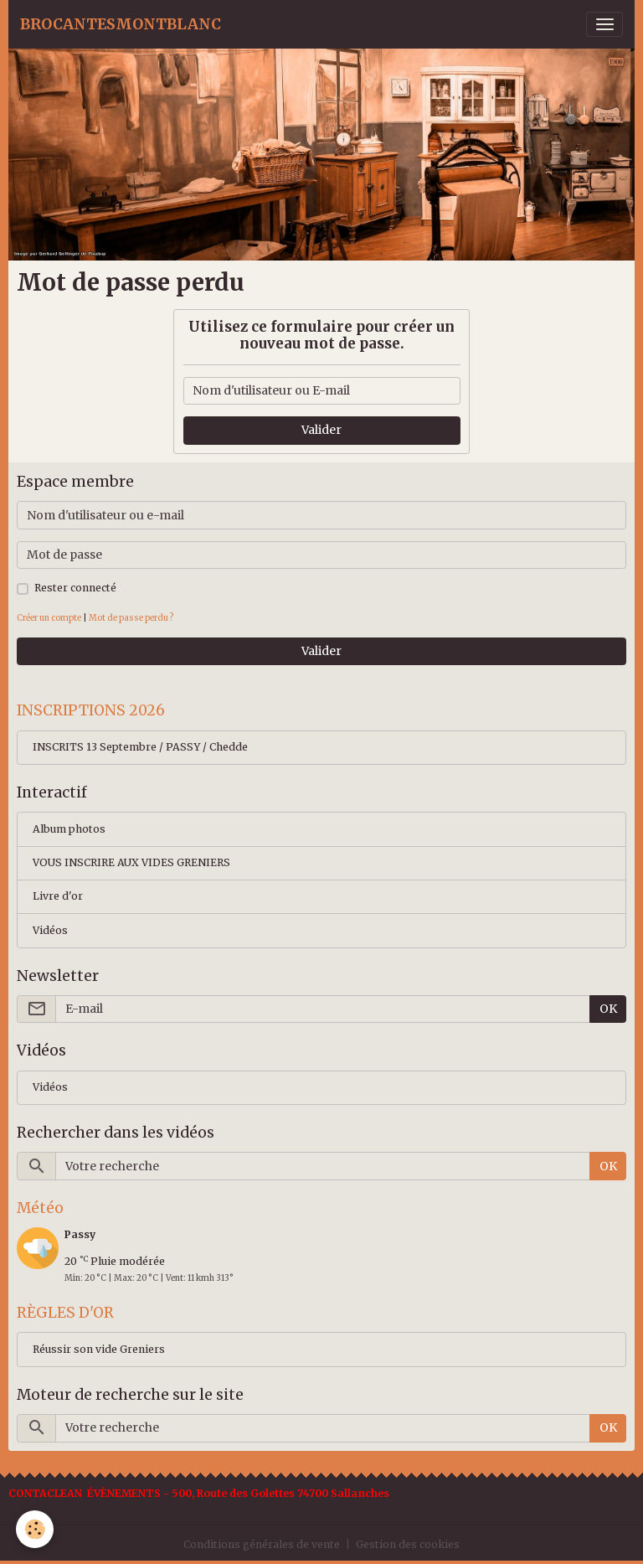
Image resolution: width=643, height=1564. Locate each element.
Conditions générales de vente (261, 1544)
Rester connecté (75, 587)
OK (608, 1008)
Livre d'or (58, 896)
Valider (321, 429)
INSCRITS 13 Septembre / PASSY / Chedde (140, 747)
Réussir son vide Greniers (99, 1349)
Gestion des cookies (408, 1544)
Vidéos (50, 930)
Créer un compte (49, 617)
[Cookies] (35, 1529)
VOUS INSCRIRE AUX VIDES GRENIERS (131, 862)
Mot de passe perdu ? (131, 617)
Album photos (69, 829)
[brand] (120, 24)
